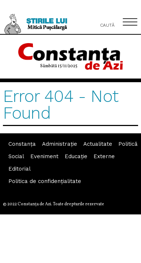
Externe (104, 156)
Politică (127, 144)
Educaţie (76, 156)
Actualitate (97, 144)
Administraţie (59, 144)
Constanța (22, 144)
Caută (107, 21)
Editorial (19, 168)
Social (16, 156)
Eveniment (44, 156)
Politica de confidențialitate (44, 181)
